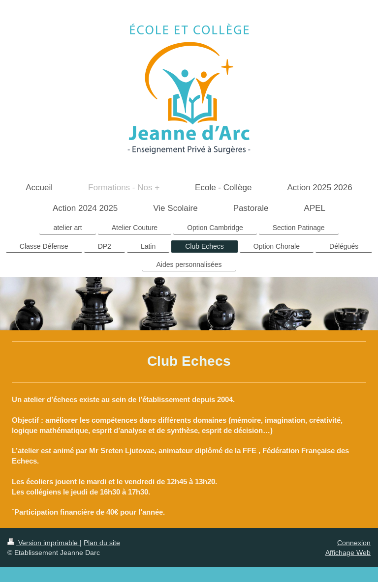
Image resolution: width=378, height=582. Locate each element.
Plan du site (102, 543)
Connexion (354, 543)
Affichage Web (348, 552)
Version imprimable (43, 543)
